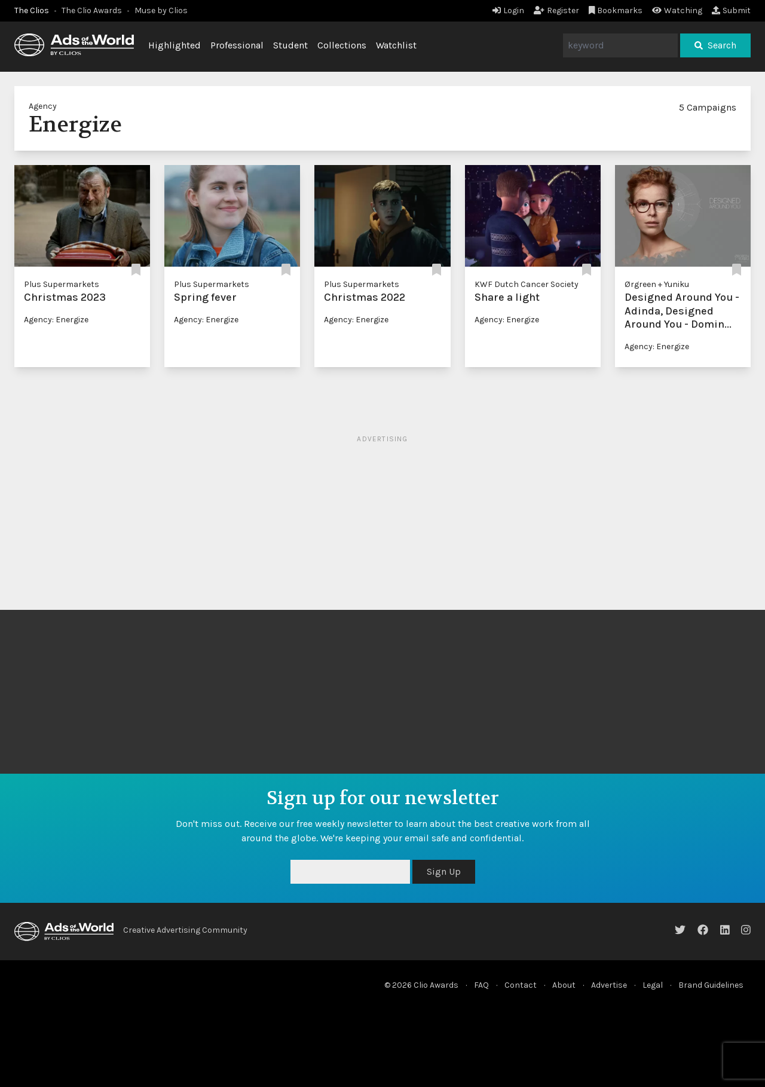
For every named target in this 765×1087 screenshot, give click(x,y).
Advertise (609, 985)
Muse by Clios (161, 10)
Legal (652, 985)
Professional (237, 45)
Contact (520, 985)
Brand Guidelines (710, 985)
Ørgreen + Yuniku (657, 284)
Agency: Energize (56, 320)
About (564, 985)
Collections (341, 45)
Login (508, 10)
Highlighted (174, 45)
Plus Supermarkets (61, 284)
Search (715, 45)
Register (556, 10)
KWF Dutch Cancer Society (527, 284)
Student (290, 45)
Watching (677, 10)
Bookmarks (616, 10)
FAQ (481, 985)
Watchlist (396, 45)
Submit (731, 10)
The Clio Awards (92, 10)
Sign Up (444, 871)
